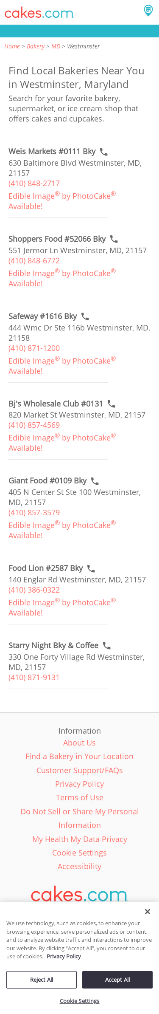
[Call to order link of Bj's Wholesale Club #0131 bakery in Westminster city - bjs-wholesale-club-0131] (55, 404)
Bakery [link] (36, 46)
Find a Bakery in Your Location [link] (79, 756)
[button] (39, 12)
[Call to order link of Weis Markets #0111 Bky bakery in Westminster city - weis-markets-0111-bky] (51, 151)
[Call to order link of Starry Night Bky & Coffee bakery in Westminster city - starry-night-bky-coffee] (53, 645)
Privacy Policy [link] (79, 784)
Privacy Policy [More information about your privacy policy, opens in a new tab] (64, 956)
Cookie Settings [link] (79, 852)
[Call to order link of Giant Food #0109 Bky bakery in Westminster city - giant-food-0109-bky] (47, 481)
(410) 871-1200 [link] (34, 348)
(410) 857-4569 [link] (34, 425)
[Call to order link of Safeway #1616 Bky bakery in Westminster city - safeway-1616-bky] (42, 316)
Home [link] (12, 46)
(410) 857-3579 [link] (34, 512)
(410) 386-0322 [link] (34, 590)
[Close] (147, 911)
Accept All (117, 979)
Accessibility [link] (79, 866)
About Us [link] (79, 742)
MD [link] (55, 46)
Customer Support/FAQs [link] (79, 770)
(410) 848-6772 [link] (34, 260)
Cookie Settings (80, 1001)
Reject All (41, 979)
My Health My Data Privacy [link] (79, 839)
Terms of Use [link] (79, 797)
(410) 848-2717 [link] (34, 183)
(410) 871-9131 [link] (34, 677)
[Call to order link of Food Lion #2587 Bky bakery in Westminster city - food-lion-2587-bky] (45, 568)
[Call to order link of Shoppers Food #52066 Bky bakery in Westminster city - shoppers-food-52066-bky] (57, 239)
